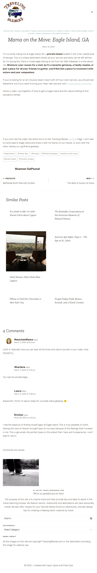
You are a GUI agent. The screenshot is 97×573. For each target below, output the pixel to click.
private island (10, 159)
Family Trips (70, 31)
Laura (17, 391)
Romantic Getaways (52, 33)
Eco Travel (57, 31)
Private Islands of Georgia (78, 83)
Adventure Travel (11, 31)
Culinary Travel (29, 31)
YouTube (72, 139)
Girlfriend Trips (85, 31)
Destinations (44, 31)
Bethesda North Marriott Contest (24, 181)
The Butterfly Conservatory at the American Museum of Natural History (69, 215)
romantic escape (26, 159)
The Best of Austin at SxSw (72, 181)
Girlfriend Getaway (50, 154)
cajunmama (9, 154)
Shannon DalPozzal (27, 168)
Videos (66, 33)
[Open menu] (92, 12)
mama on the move (69, 154)
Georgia (35, 154)
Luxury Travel (35, 33)
